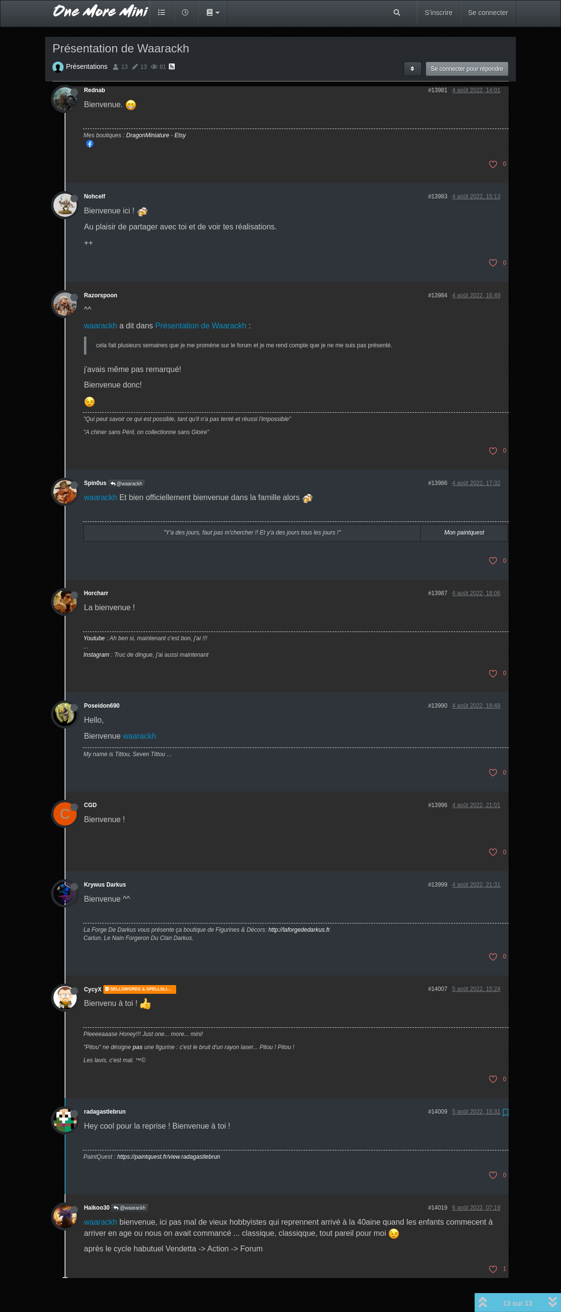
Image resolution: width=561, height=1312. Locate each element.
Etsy (179, 135)
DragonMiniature (147, 135)
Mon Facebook (90, 143)
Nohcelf (94, 196)
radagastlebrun (105, 1111)
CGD (90, 805)
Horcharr (96, 593)
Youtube (94, 638)
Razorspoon (100, 295)
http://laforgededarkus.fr (299, 929)
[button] (213, 12)
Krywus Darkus (105, 884)
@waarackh (127, 483)
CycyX (92, 989)
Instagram (96, 654)
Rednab (94, 90)
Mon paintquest (464, 532)
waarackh (100, 326)
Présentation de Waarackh (201, 326)
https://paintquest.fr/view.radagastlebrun (168, 1156)
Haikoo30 (97, 1207)
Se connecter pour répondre (467, 68)
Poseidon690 (101, 705)
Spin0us (95, 483)
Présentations (87, 66)
